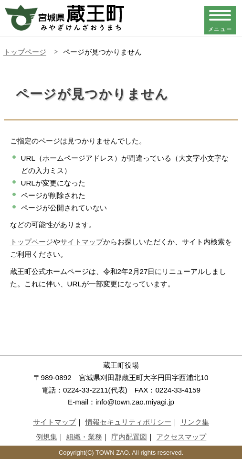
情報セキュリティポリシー (128, 422)
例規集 (46, 437)
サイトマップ (81, 242)
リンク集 (194, 422)
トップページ (24, 52)
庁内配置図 (129, 437)
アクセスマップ (181, 437)
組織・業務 (84, 437)
